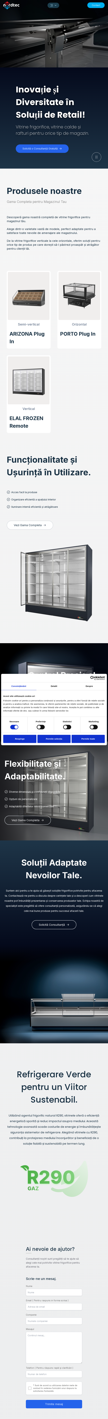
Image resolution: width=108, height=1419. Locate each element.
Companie (31, 1314)
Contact (96, 5)
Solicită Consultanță (54, 924)
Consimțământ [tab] (18, 686)
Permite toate (88, 739)
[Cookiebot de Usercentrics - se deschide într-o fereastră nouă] (92, 678)
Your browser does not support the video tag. (54, 33)
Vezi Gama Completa (30, 525)
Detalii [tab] (54, 686)
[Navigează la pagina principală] (11, 5)
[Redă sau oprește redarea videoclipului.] (96, 157)
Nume (29, 1286)
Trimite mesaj (54, 1404)
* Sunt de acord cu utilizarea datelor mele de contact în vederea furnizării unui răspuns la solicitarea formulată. (55, 1388)
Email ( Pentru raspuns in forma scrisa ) (47, 1300)
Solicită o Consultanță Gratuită (42, 148)
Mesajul (30, 1329)
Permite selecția (54, 739)
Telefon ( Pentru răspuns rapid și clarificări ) (49, 1367)
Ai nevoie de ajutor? (50, 1249)
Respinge (20, 739)
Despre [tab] (89, 686)
